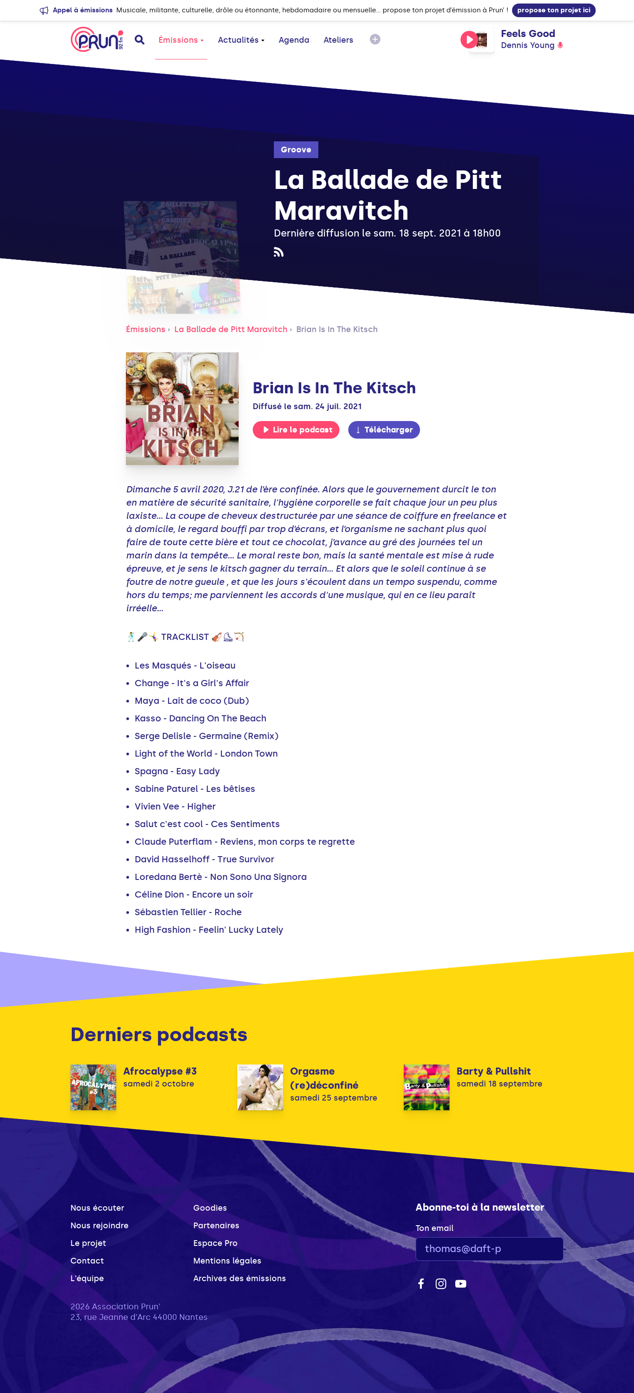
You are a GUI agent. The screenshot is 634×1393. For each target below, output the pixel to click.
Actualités (241, 40)
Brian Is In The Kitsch (337, 329)
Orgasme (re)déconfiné (324, 1078)
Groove (296, 150)
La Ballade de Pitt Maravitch (231, 329)
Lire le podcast (297, 430)
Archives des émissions (239, 1278)
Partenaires (216, 1225)
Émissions (181, 40)
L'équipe (87, 1278)
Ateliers (339, 40)
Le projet (88, 1243)
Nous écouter (97, 1208)
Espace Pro (215, 1243)
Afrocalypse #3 (160, 1071)
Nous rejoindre (99, 1225)
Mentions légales (227, 1261)
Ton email (434, 1228)
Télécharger (384, 430)
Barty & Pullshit (494, 1071)
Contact (87, 1261)
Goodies (210, 1208)
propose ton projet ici (553, 10)
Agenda (294, 40)
